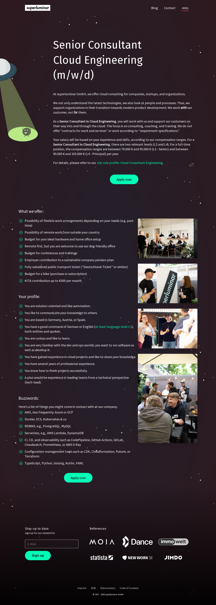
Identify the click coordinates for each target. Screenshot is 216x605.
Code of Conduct (129, 588)
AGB (93, 588)
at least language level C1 (113, 326)
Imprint (81, 588)
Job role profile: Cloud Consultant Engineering (130, 163)
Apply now (124, 179)
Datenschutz (107, 588)
